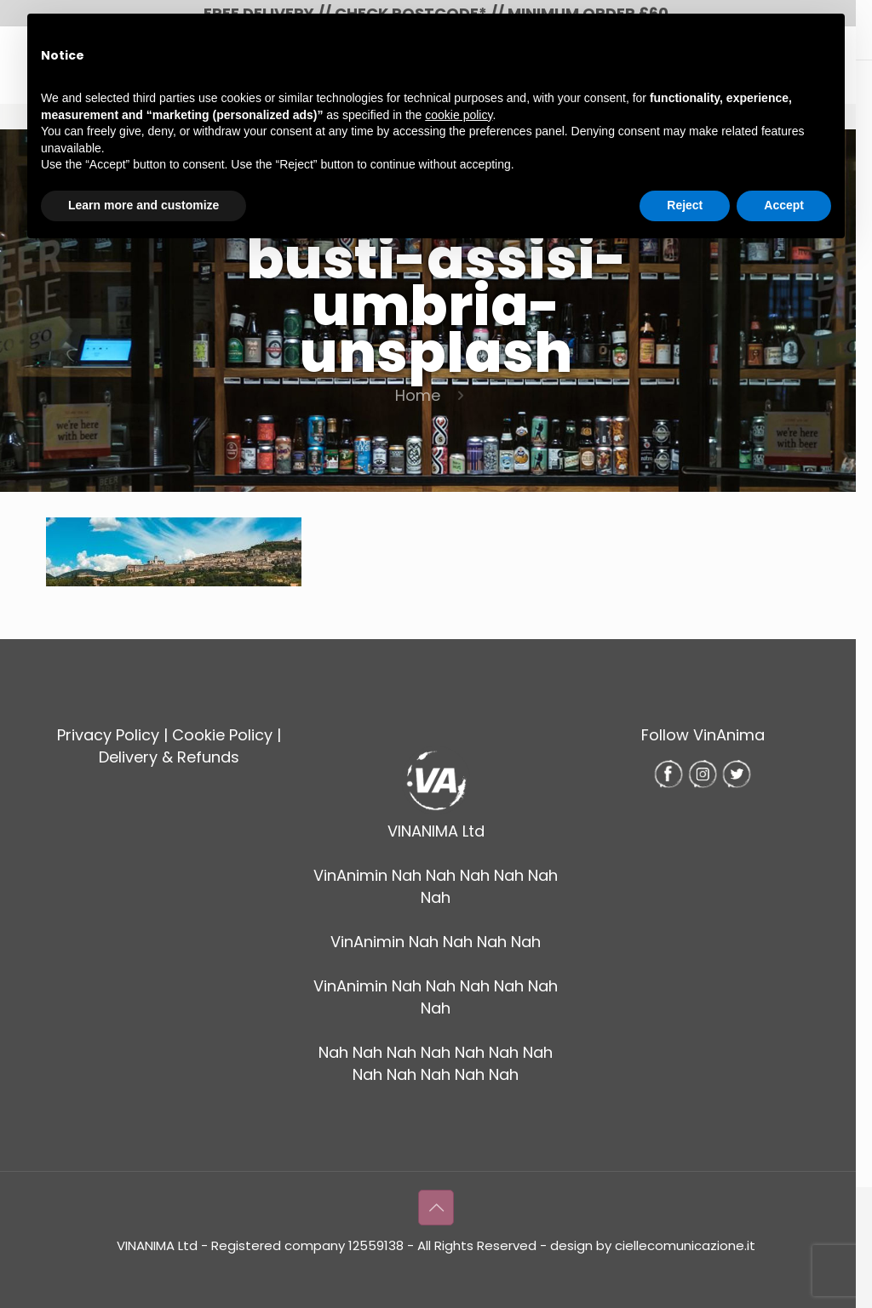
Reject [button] (685, 205)
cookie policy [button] (458, 115)
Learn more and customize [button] (143, 205)
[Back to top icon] (436, 1207)
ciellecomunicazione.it (685, 1245)
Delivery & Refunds (169, 757)
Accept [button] (784, 205)
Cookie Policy (222, 734)
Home (417, 395)
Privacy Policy (108, 734)
